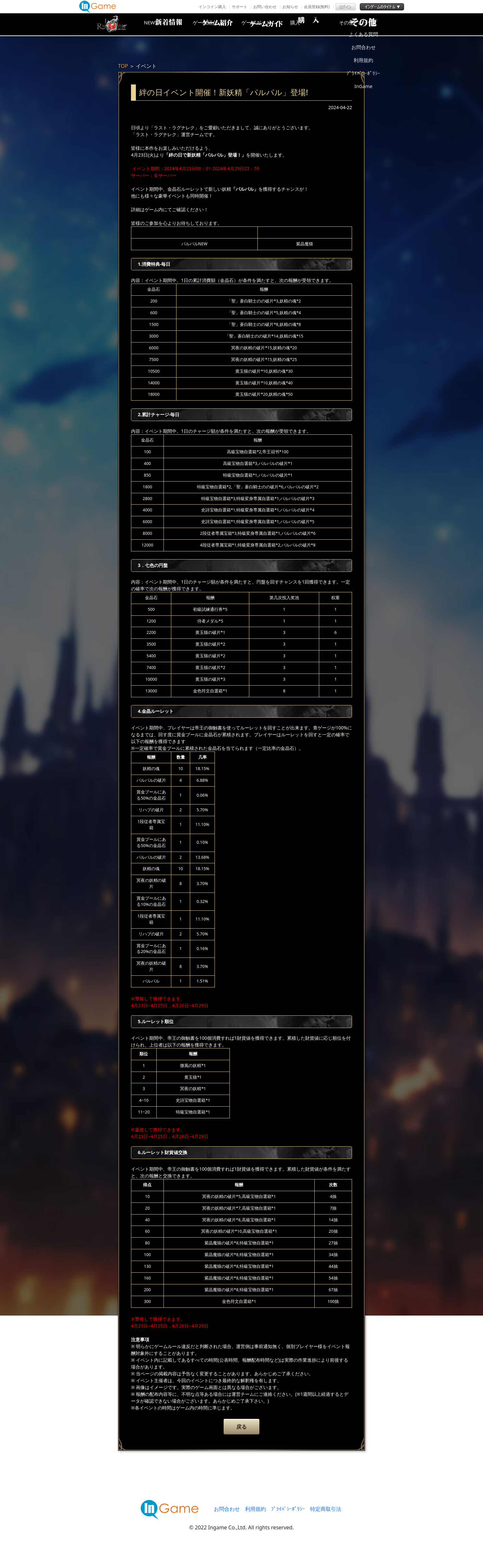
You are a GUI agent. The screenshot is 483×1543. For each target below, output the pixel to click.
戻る (241, 1426)
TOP (123, 66)
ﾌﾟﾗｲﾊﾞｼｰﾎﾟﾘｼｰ (288, 1508)
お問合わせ (227, 1508)
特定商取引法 (325, 1508)
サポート (239, 6)
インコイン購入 (212, 6)
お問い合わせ (265, 6)
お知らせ (290, 6)
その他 (370, 24)
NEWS (161, 24)
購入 (318, 24)
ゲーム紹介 (213, 24)
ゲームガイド (266, 24)
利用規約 (255, 1508)
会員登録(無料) (317, 6)
